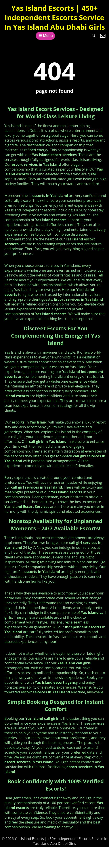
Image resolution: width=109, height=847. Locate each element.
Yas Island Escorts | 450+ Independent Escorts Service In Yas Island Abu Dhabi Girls (54, 17)
